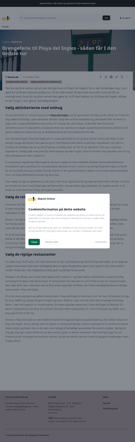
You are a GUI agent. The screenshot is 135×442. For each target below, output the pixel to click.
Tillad (34, 242)
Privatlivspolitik (101, 242)
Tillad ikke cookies (51, 242)
